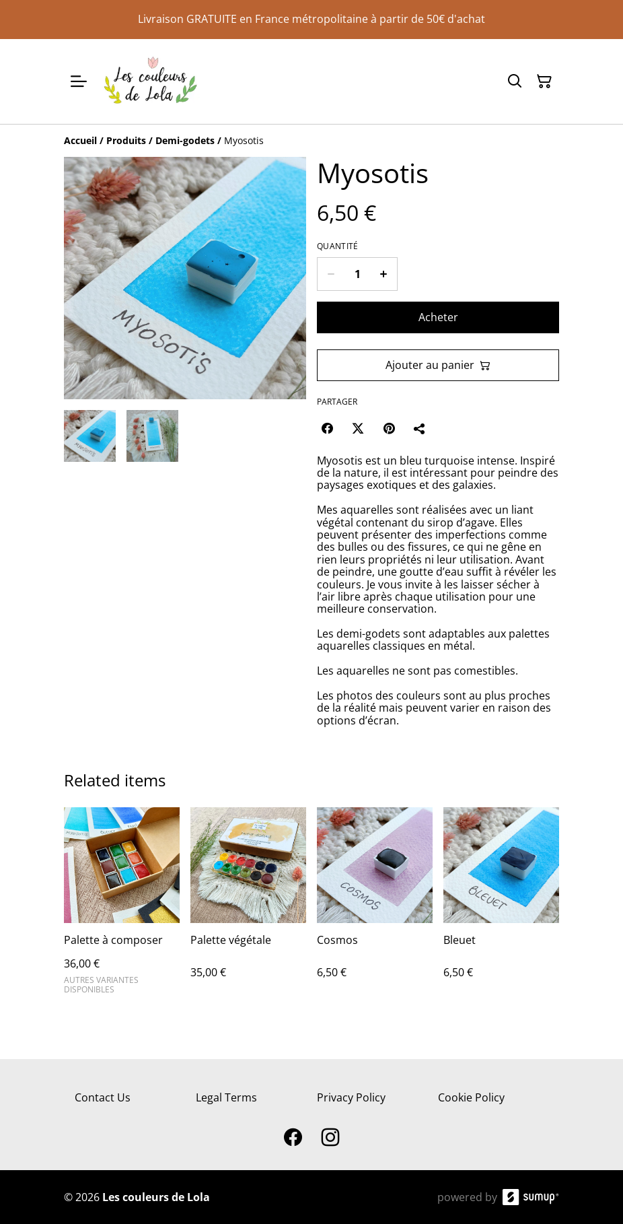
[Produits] (126, 140)
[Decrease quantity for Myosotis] (330, 274)
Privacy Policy (351, 1097)
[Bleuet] (501, 906)
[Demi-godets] (185, 140)
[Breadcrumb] (311, 141)
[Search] (514, 81)
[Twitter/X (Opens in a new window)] (358, 428)
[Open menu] (79, 81)
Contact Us (103, 1097)
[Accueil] (80, 140)
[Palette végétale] (248, 906)
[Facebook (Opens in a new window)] (327, 428)
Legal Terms (226, 1097)
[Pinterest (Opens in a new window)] (389, 428)
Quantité (337, 246)
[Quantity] (357, 274)
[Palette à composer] (122, 906)
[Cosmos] (375, 906)
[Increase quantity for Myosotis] (384, 274)
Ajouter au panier (438, 365)
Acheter (438, 317)
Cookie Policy (471, 1097)
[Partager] (420, 428)
